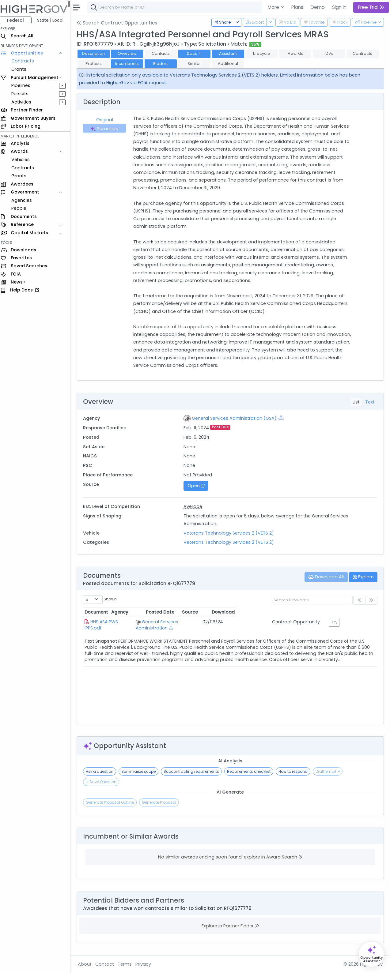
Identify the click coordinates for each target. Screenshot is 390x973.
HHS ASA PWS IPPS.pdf (116, 622)
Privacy (146, 964)
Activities (24, 102)
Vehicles (23, 159)
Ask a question (102, 771)
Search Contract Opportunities (120, 23)
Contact (107, 964)
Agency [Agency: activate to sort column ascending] (160, 612)
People (21, 208)
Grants (21, 69)
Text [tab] (370, 402)
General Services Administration (192, 622)
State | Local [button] (53, 20)
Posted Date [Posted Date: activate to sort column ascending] (259, 612)
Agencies (24, 200)
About (88, 964)
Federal (18, 20)
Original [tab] (107, 120)
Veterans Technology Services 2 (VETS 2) (231, 533)
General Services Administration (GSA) (236, 418)
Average (195, 506)
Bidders (163, 63)
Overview (130, 53)
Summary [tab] (107, 129)
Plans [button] (297, 7)
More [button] (274, 7)
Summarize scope (141, 771)
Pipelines (23, 85)
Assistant (231, 53)
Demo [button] (318, 7)
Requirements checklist (252, 771)
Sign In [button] (339, 7)
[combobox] (182, 7)
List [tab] (356, 402)
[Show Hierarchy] (283, 418)
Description (96, 53)
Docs (197, 53)
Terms (128, 964)
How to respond (296, 771)
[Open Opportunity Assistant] (371, 954)
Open (197, 486)
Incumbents (130, 63)
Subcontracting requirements (194, 771)
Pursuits (22, 94)
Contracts (25, 61)
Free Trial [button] (371, 7)
